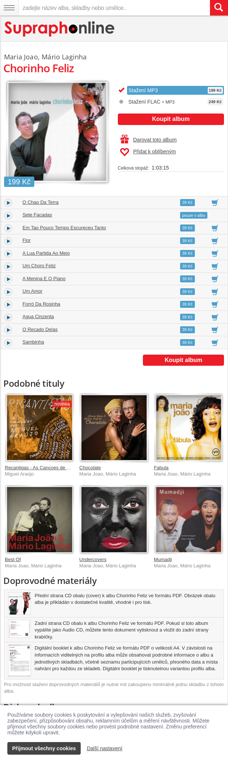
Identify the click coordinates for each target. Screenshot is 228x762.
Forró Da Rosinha (41, 304)
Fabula (161, 467)
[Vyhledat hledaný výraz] (219, 7)
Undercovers (92, 559)
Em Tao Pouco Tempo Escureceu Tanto (64, 227)
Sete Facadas (37, 215)
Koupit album (171, 119)
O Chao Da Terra (40, 202)
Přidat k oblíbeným (148, 152)
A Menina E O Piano (44, 278)
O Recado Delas (39, 329)
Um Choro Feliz (39, 265)
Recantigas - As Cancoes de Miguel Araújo (50, 467)
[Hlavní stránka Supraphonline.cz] (60, 28)
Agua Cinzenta (38, 316)
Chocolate (90, 467)
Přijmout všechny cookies (44, 748)
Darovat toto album (148, 139)
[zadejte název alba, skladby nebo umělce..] (114, 7)
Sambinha (33, 342)
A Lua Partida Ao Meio (46, 253)
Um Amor (32, 291)
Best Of (13, 559)
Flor (26, 240)
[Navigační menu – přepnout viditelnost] (9, 7)
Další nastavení (105, 748)
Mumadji (163, 559)
